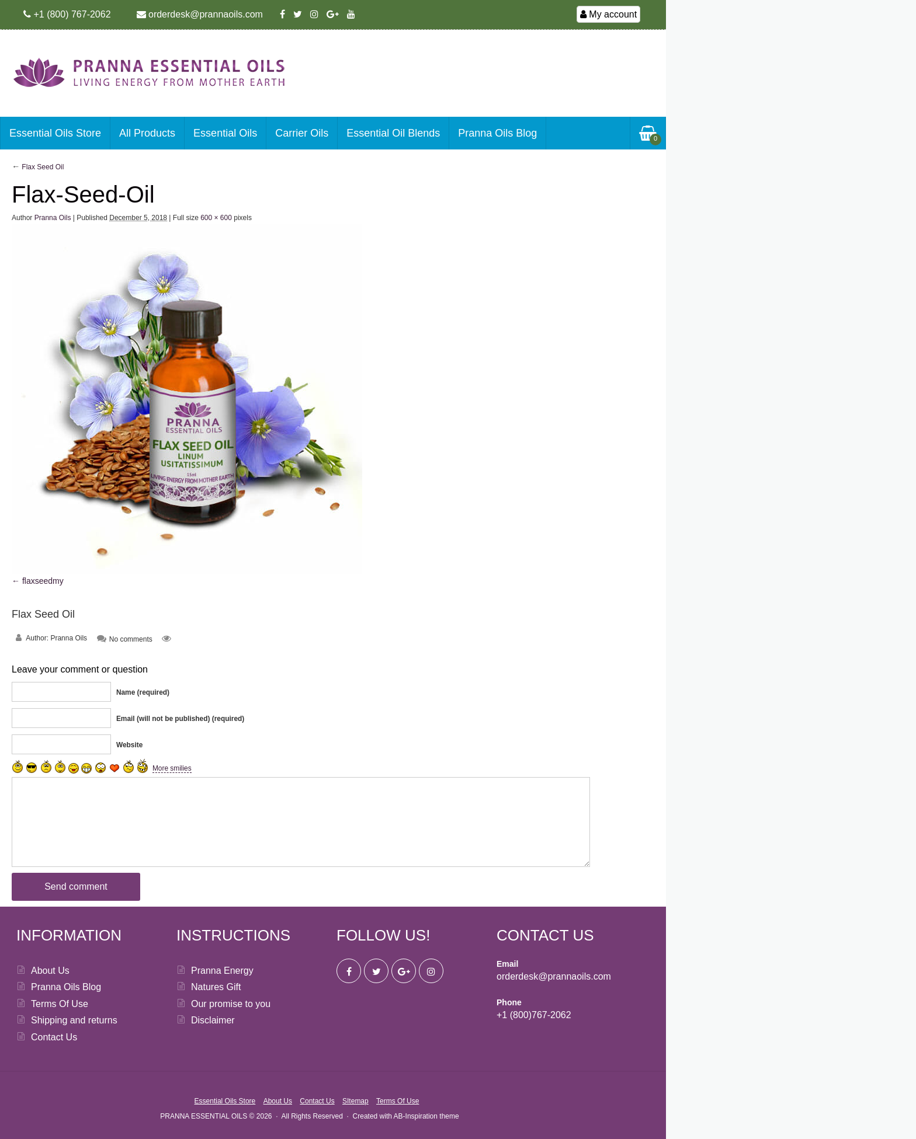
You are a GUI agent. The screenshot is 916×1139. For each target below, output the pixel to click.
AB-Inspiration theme (426, 1116)
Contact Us (54, 1037)
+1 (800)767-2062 (534, 1015)
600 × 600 (216, 218)
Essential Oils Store (55, 133)
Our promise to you (230, 1004)
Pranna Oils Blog (497, 133)
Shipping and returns (74, 1020)
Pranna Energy (222, 971)
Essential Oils (225, 133)
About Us (50, 971)
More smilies (172, 768)
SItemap (355, 1101)
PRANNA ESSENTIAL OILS (203, 1116)
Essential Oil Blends (393, 133)
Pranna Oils (52, 218)
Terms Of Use (59, 1004)
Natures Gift (216, 987)
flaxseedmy (43, 581)
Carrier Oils (301, 133)
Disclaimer (213, 1020)
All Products (147, 133)
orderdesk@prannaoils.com (554, 976)
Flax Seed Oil (38, 167)
